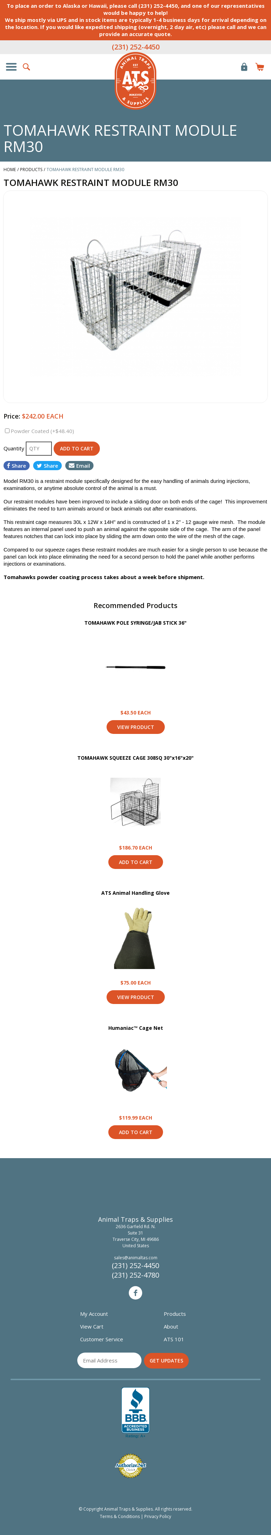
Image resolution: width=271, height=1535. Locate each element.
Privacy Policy (157, 1516)
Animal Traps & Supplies (135, 81)
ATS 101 (174, 1339)
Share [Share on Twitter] (47, 465)
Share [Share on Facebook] (16, 465)
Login (244, 67)
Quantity (15, 448)
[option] (135, 296)
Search (27, 67)
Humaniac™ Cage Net (135, 1028)
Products (175, 1313)
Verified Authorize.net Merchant (130, 1466)
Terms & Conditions (120, 1516)
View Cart (91, 1326)
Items (259, 67)
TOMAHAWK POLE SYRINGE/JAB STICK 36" (135, 622)
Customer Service (101, 1339)
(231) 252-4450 (135, 47)
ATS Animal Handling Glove (135, 892)
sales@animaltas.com (135, 1258)
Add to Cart (135, 862)
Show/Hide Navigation (11, 67)
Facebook (135, 1293)
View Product (135, 667)
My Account (94, 1313)
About (171, 1326)
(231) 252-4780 (135, 1275)
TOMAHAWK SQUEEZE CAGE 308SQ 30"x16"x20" (135, 757)
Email (79, 465)
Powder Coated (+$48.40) (42, 430)
